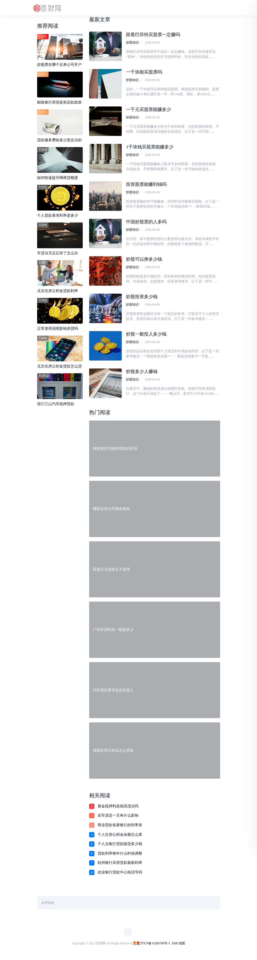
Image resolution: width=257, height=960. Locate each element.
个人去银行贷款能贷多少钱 (120, 845)
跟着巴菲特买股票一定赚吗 (153, 34)
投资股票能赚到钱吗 (146, 184)
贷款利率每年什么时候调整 (120, 855)
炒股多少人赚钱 (142, 372)
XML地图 (178, 945)
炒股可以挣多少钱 (144, 260)
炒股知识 (132, 42)
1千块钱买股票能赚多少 (149, 147)
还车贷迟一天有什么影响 (118, 817)
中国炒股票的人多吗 (146, 222)
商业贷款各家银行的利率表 (120, 826)
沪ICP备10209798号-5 (155, 945)
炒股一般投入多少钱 (146, 335)
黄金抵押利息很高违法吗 (118, 807)
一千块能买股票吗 (144, 72)
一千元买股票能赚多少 (148, 109)
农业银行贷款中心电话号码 (120, 874)
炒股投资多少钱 (142, 297)
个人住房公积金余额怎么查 (120, 836)
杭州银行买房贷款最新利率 (120, 864)
